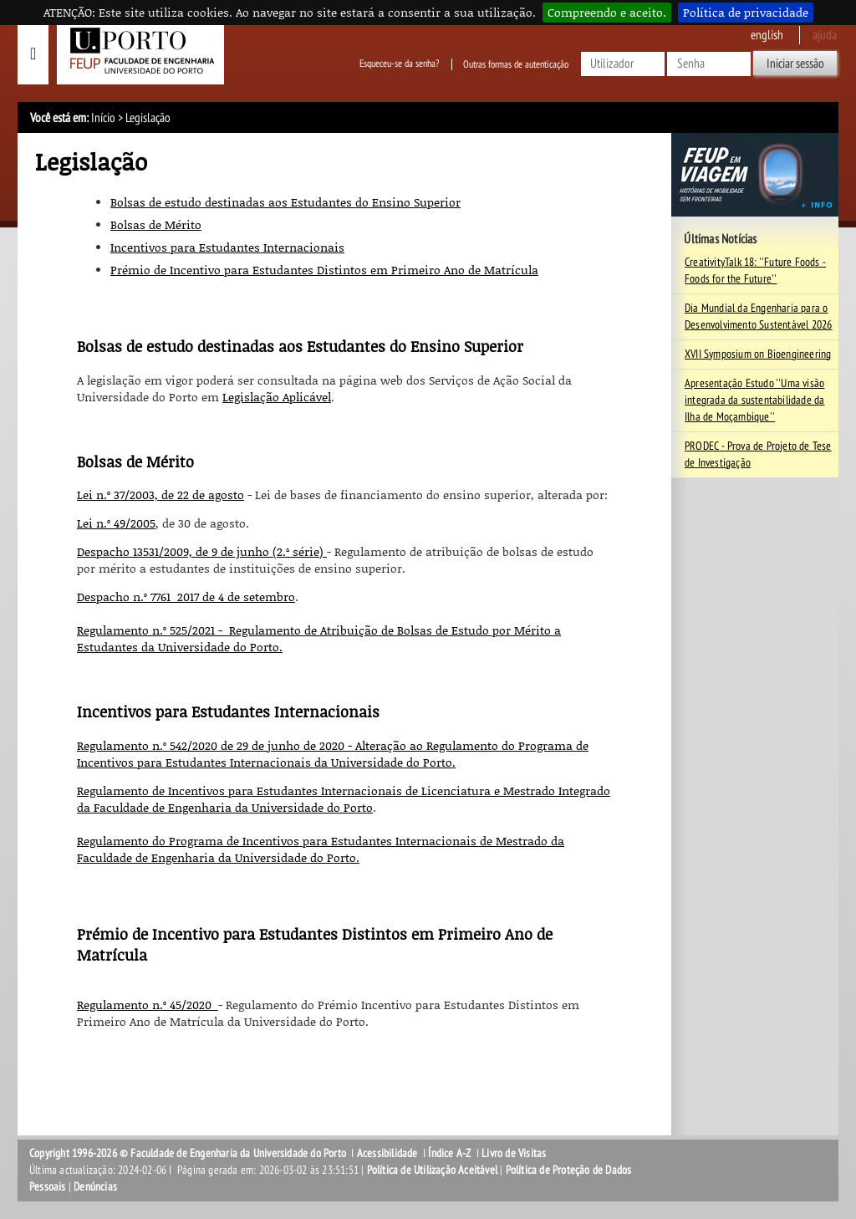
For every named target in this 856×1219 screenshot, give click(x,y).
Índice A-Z (449, 1153)
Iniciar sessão (795, 63)
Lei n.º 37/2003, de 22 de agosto (160, 494)
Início (103, 117)
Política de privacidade (745, 12)
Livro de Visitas (514, 1153)
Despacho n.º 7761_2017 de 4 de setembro (186, 596)
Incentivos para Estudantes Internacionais (227, 247)
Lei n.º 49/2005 (116, 523)
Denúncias (95, 1187)
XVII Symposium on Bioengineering (758, 354)
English (767, 35)
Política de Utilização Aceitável (432, 1170)
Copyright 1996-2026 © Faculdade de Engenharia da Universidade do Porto (187, 1153)
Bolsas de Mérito (155, 224)
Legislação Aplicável (276, 397)
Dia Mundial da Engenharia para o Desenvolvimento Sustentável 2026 (758, 316)
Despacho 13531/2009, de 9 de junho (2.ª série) (202, 551)
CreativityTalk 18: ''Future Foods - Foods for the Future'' (755, 270)
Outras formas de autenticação (515, 64)
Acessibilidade (387, 1153)
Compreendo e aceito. (607, 12)
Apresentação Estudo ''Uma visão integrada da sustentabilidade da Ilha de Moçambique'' (754, 400)
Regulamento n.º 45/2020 (147, 1004)
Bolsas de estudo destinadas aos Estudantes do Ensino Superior (285, 202)
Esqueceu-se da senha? (399, 64)
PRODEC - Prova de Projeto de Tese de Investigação (758, 454)
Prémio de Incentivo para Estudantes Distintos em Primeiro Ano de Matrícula (324, 270)
